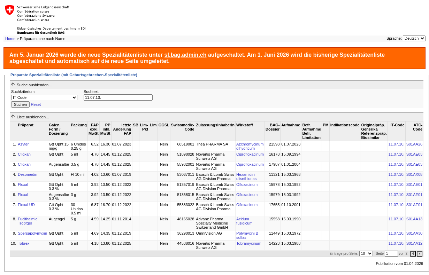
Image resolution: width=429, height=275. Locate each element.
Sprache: (394, 38)
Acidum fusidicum (244, 221)
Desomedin (27, 174)
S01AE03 (414, 154)
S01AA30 (414, 233)
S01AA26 (414, 144)
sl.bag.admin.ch (185, 55)
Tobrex (23, 243)
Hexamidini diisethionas (246, 176)
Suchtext (91, 91)
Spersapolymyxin (32, 233)
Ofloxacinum (247, 184)
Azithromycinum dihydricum (249, 146)
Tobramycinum (248, 243)
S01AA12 (414, 243)
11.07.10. (397, 144)
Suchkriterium (23, 91)
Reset (36, 104)
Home (10, 39)
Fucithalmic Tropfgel (27, 221)
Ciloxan (24, 154)
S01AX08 (414, 174)
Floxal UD (26, 205)
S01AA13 (414, 219)
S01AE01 (414, 184)
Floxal (23, 184)
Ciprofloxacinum (250, 154)
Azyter (23, 144)
